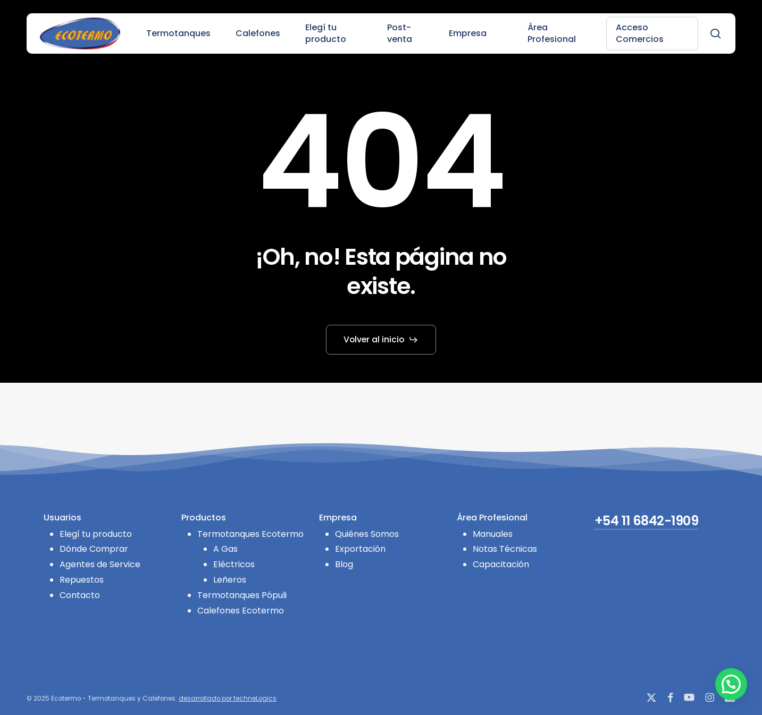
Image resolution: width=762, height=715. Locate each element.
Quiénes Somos (367, 534)
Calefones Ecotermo (240, 610)
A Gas (225, 549)
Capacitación (501, 564)
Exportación (360, 549)
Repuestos (82, 580)
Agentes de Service (100, 564)
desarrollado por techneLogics (228, 698)
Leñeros (229, 580)
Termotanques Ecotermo (250, 534)
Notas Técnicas (505, 549)
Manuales (493, 534)
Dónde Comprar (94, 549)
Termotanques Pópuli (242, 595)
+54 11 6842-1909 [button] (646, 520)
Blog (344, 564)
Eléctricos (234, 564)
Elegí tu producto (96, 534)
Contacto (80, 595)
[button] (381, 339)
